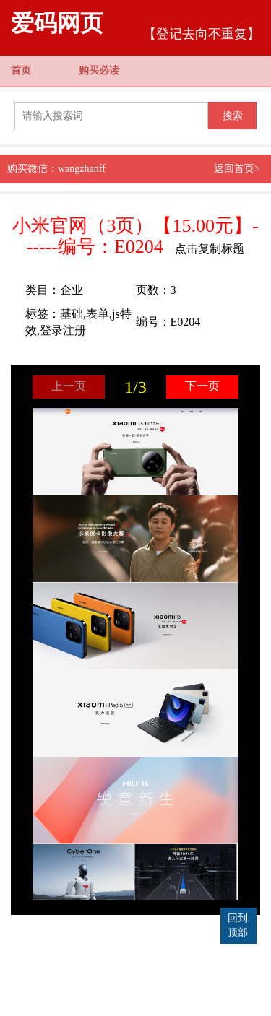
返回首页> (237, 168)
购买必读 (99, 70)
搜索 (233, 115)
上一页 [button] (68, 386)
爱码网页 (57, 23)
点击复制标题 (209, 249)
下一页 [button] (202, 386)
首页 (21, 70)
